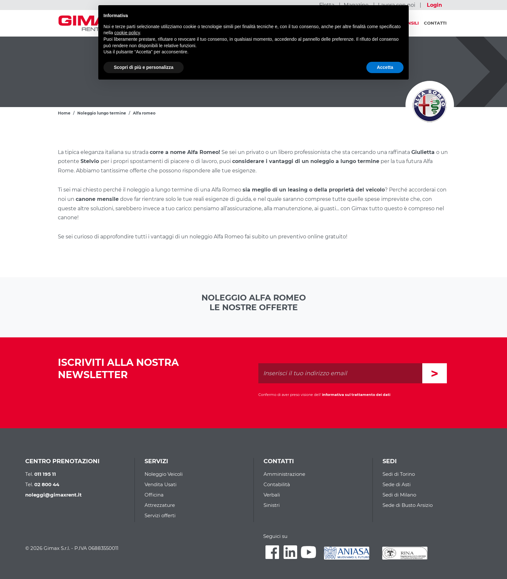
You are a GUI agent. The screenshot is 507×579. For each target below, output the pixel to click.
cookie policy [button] (127, 32)
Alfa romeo (144, 113)
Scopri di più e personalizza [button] (143, 67)
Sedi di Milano (399, 495)
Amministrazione (284, 474)
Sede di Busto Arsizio (408, 505)
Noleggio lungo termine (101, 113)
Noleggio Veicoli (164, 474)
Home (64, 113)
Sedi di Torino (399, 474)
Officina (154, 495)
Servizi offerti (160, 515)
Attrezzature (160, 505)
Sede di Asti (397, 484)
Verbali (272, 495)
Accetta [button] (385, 67)
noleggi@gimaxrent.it (53, 495)
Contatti (435, 23)
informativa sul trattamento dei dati (356, 394)
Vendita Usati (161, 484)
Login (434, 5)
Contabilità (277, 484)
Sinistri (272, 505)
